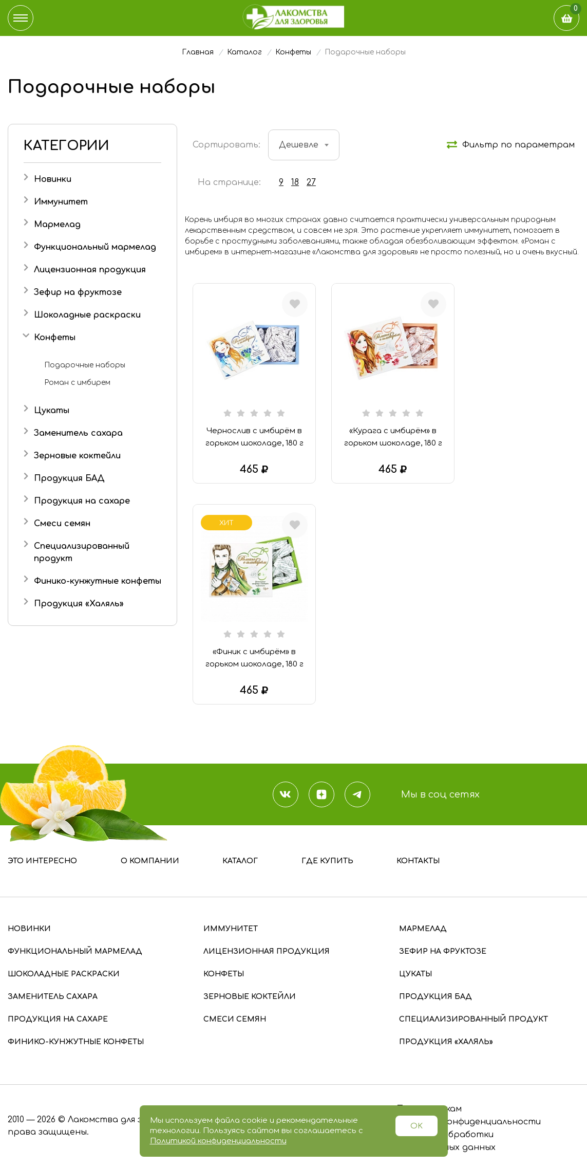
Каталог (240, 861)
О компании (150, 861)
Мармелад (57, 224)
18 (295, 182)
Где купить (327, 861)
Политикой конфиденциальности (218, 1141)
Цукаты (51, 410)
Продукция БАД (69, 478)
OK (416, 1126)
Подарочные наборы (84, 365)
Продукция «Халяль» (79, 603)
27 (311, 182)
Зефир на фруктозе (78, 292)
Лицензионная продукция (90, 269)
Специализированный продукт (473, 1019)
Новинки (52, 179)
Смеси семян (62, 523)
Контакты (418, 861)
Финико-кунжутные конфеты (97, 581)
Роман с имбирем (77, 382)
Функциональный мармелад (95, 247)
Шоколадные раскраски (87, 315)
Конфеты (54, 337)
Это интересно (42, 861)
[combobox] (303, 144)
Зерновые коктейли (77, 455)
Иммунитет (61, 202)
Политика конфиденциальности (468, 1121)
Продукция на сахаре (82, 501)
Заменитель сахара (78, 433)
